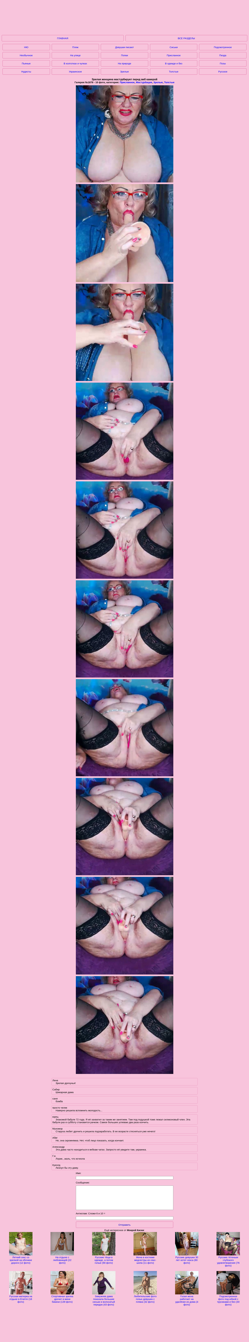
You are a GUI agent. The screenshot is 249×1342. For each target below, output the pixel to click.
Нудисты (26, 71)
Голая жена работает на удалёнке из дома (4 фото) (186, 1299)
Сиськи (174, 47)
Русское (222, 71)
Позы (223, 63)
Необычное (26, 55)
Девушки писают (124, 47)
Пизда (222, 55)
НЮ (26, 47)
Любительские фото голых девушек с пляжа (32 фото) (145, 1297)
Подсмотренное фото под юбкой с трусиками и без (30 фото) (228, 1299)
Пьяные (26, 63)
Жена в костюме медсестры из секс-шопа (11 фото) (145, 1258)
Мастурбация (144, 82)
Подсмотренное (223, 47)
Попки (124, 55)
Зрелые (124, 71)
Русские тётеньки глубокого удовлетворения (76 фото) (228, 1260)
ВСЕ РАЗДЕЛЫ (186, 38)
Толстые (173, 71)
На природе (124, 63)
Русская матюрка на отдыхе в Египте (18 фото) (20, 1297)
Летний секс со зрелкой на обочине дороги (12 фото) (20, 1258)
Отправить (124, 1224)
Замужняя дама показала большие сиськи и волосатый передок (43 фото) (103, 1299)
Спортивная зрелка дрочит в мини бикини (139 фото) (62, 1297)
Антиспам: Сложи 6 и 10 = (90, 1213)
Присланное (173, 55)
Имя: (78, 1173)
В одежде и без (173, 63)
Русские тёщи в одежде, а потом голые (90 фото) (103, 1258)
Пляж (75, 47)
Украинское (75, 71)
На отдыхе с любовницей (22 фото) (62, 1258)
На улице (75, 55)
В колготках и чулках (75, 63)
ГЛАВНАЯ (62, 38)
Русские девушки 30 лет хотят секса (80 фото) (186, 1258)
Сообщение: (83, 1182)
